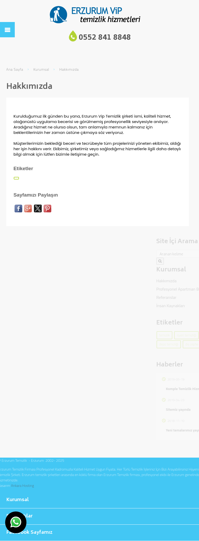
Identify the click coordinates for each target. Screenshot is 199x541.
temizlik (189, 335)
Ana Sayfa (14, 69)
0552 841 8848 (105, 38)
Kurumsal (41, 69)
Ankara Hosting (22, 485)
